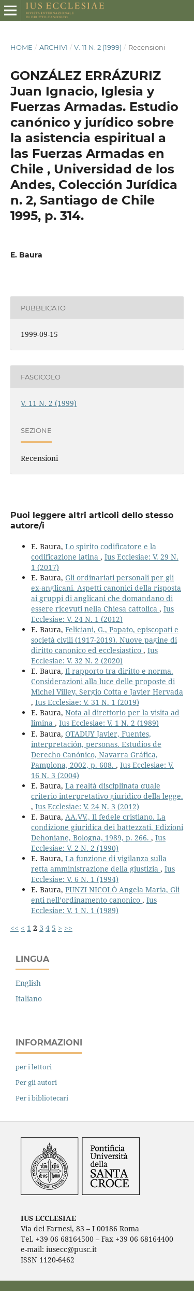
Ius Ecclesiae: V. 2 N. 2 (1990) (98, 843)
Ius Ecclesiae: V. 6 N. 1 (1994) (103, 874)
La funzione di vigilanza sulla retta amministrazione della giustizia (99, 863)
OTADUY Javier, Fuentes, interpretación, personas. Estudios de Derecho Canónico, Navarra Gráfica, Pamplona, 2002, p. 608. (96, 749)
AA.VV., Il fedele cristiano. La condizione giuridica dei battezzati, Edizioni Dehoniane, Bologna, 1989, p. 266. (107, 827)
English (28, 983)
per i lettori (34, 1066)
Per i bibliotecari (42, 1098)
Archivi (53, 47)
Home (21, 47)
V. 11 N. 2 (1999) (98, 47)
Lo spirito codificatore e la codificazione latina (93, 551)
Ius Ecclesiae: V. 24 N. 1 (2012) (102, 614)
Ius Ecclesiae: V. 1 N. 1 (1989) (94, 905)
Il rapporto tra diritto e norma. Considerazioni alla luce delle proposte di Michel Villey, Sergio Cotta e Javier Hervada (107, 681)
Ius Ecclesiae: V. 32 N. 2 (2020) (94, 655)
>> (68, 928)
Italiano (29, 998)
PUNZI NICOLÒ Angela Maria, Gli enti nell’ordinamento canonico (105, 895)
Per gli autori (36, 1082)
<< (14, 928)
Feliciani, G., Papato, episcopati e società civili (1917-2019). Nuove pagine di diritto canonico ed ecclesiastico (104, 639)
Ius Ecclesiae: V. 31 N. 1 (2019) (87, 702)
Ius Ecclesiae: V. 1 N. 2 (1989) (109, 723)
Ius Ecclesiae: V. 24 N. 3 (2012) (87, 806)
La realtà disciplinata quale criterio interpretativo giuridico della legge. (107, 791)
